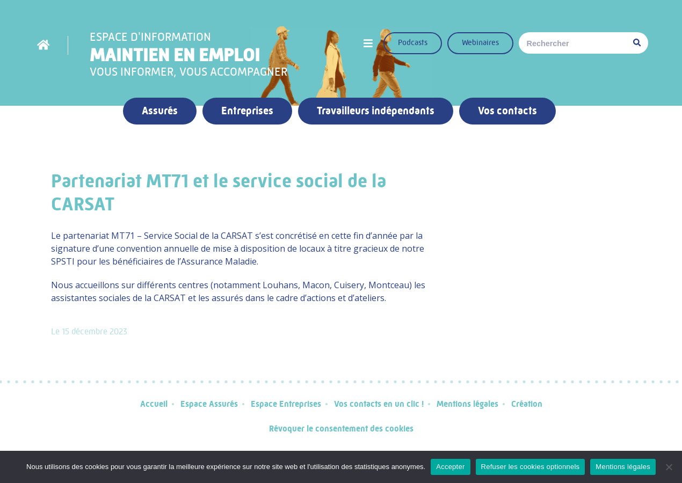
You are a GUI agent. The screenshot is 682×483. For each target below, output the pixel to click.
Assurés (160, 111)
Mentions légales (467, 404)
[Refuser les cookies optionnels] (668, 467)
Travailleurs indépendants (375, 111)
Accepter (450, 467)
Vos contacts (507, 111)
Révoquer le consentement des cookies (341, 428)
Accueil (154, 404)
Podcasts (412, 42)
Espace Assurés (209, 404)
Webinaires (480, 42)
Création (526, 404)
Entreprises (247, 111)
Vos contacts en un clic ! (379, 404)
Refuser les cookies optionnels (530, 467)
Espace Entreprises (286, 404)
